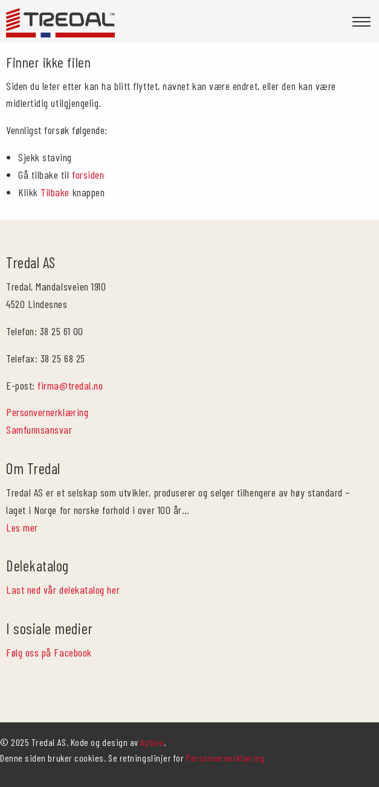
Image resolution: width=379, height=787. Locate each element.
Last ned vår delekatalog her (63, 589)
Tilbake (55, 192)
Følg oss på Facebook (49, 652)
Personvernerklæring (47, 412)
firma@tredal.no (70, 385)
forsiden (88, 174)
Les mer (22, 527)
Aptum (152, 742)
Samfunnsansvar (39, 429)
